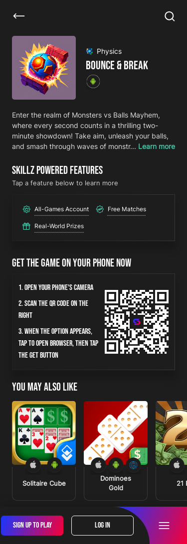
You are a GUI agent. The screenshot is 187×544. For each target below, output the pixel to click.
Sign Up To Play (32, 525)
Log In (102, 525)
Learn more (156, 146)
